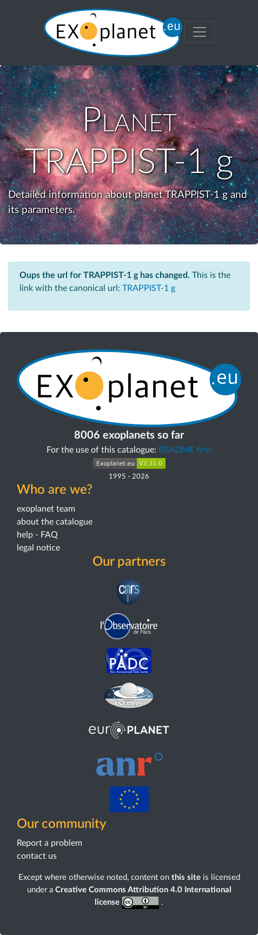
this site (186, 877)
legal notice (38, 547)
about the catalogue (54, 522)
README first (184, 450)
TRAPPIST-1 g (148, 288)
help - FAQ (37, 535)
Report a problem (49, 843)
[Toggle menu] (199, 32)
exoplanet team (46, 509)
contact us (37, 856)
